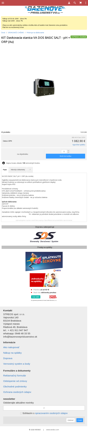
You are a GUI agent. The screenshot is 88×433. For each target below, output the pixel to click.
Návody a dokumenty (18, 170)
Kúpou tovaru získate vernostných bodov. (23, 163)
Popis (5, 170)
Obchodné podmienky (15, 386)
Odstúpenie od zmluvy (15, 381)
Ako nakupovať (11, 347)
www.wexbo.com (52, 430)
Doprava (7, 358)
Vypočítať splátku (79, 145)
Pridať (80, 420)
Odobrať (71, 420)
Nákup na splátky (12, 352)
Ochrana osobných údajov (17, 392)
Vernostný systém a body (16, 363)
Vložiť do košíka (65, 156)
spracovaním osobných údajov (51, 413)
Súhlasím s (44, 413)
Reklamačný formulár (14, 375)
